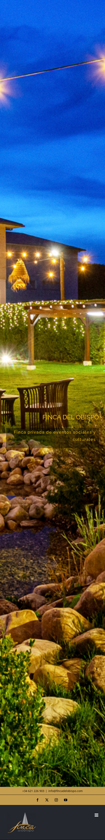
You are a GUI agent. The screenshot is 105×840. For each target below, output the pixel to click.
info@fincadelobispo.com (65, 791)
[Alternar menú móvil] (97, 815)
